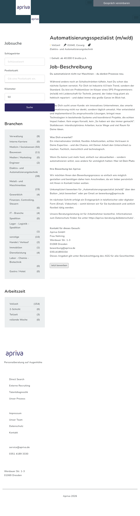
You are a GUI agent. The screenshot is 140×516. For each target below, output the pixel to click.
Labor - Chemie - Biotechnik (19, 260)
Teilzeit (14, 314)
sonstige (14, 237)
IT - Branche (17, 213)
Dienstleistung (18, 252)
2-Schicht (15, 309)
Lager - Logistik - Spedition (19, 225)
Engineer (15, 162)
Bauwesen (15, 152)
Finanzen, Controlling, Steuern (22, 202)
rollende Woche (19, 319)
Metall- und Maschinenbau (18, 183)
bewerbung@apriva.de (111, 193)
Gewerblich (16, 194)
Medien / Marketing (21, 157)
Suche (29, 107)
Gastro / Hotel (18, 271)
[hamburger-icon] (89, 2)
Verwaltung (16, 136)
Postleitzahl (11, 70)
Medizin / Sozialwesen (22, 147)
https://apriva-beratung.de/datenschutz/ (111, 218)
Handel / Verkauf (19, 242)
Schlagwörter (12, 53)
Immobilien (16, 247)
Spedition (15, 218)
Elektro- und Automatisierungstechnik (71, 49)
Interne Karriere (18, 141)
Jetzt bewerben (59, 265)
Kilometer (10, 88)
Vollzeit (14, 303)
